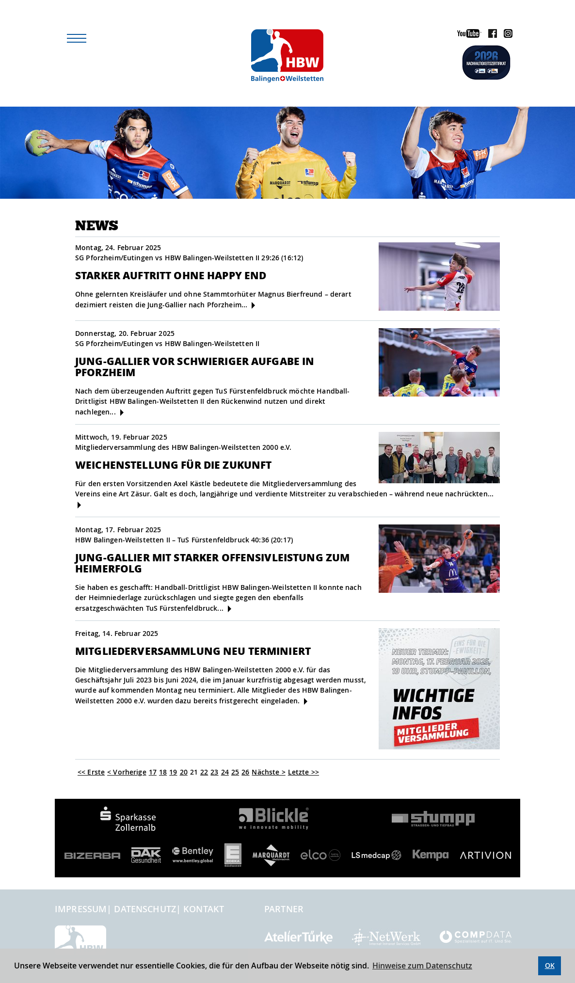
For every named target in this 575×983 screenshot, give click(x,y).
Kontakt (203, 909)
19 (173, 772)
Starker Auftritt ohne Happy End (170, 275)
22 (204, 772)
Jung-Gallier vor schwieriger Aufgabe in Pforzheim (194, 366)
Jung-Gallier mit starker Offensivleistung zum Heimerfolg (212, 563)
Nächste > (268, 772)
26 (245, 772)
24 (225, 772)
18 (163, 772)
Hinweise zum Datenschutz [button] (422, 965)
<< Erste (91, 772)
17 (153, 772)
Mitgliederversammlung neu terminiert (193, 650)
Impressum (81, 909)
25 (235, 772)
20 (184, 772)
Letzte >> (303, 772)
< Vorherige (126, 772)
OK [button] (550, 965)
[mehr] (253, 305)
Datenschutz (145, 909)
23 (214, 772)
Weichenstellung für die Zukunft (173, 464)
